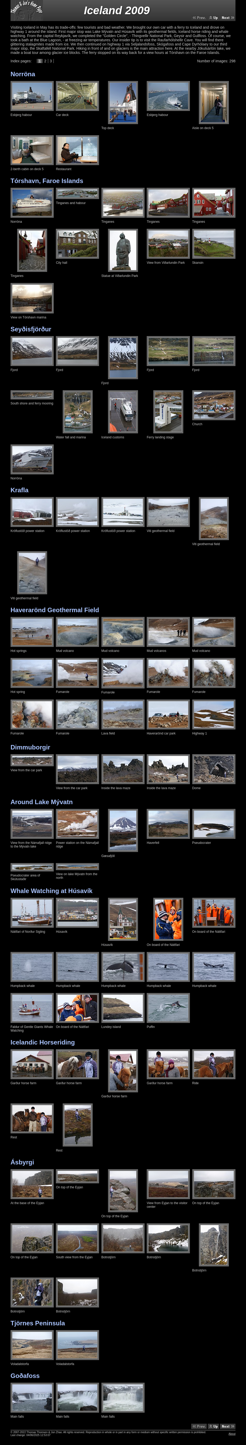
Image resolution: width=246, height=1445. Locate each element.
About (232, 1433)
